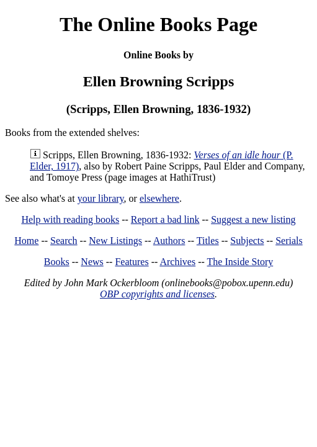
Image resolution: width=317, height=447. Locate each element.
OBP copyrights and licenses (157, 294)
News (92, 261)
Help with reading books (70, 219)
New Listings (115, 240)
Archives (177, 261)
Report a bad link (165, 219)
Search (64, 240)
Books (56, 261)
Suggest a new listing (253, 219)
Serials (289, 240)
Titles (208, 240)
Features (131, 261)
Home (26, 240)
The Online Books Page (158, 24)
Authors (169, 240)
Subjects (247, 240)
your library (101, 198)
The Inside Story (240, 261)
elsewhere (159, 198)
